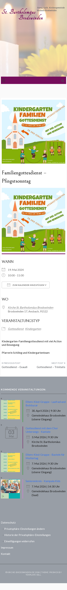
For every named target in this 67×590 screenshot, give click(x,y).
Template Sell (33, 575)
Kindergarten (33, 328)
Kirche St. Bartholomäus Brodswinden (30, 307)
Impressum (7, 547)
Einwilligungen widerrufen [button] (19, 541)
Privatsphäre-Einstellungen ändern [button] (24, 528)
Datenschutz (8, 522)
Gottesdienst (16, 328)
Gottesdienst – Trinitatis (51, 367)
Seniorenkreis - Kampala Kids (43, 481)
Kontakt (5, 553)
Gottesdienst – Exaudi (14, 367)
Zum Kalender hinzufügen (25, 285)
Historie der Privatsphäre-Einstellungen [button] (27, 534)
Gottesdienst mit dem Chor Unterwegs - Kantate (42, 429)
